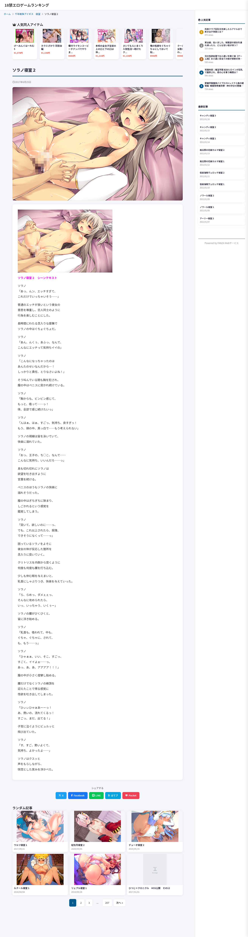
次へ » (119, 902)
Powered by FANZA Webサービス (222, 243)
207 (107, 902)
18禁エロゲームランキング (27, 5)
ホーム (7, 14)
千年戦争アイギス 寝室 (27, 14)
